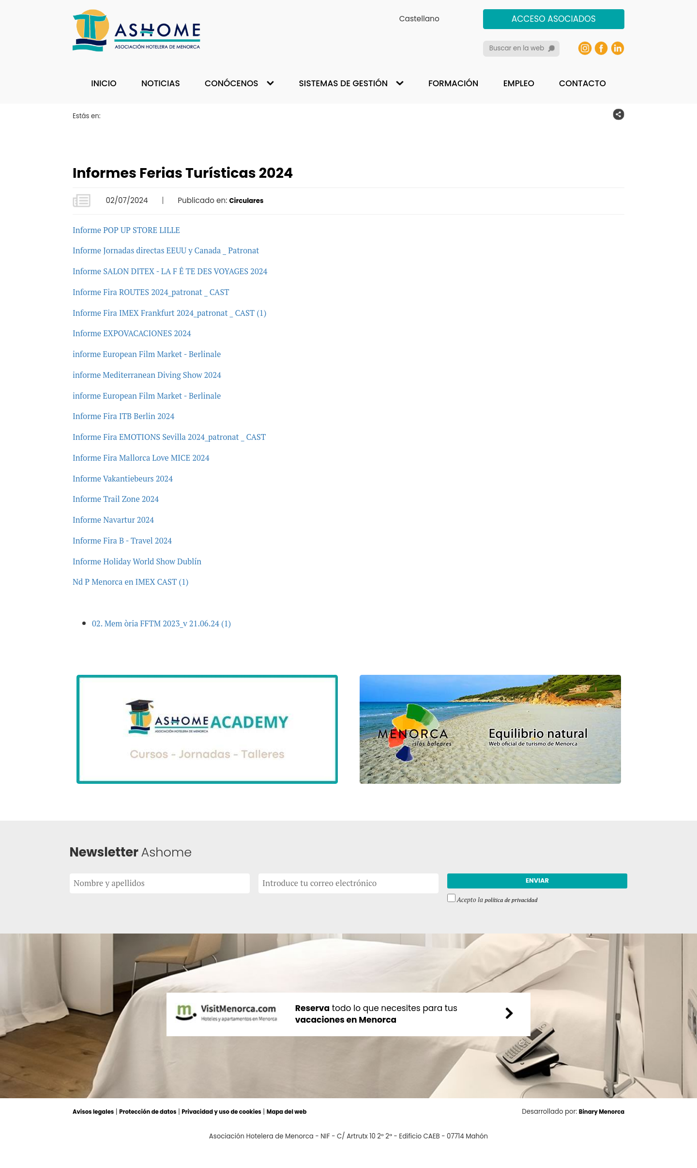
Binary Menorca (598, 1131)
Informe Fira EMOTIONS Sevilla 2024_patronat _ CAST (183, 436)
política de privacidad (515, 904)
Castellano (419, 19)
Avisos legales (96, 1131)
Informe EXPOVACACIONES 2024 (141, 333)
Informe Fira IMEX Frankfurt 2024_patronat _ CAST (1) (184, 312)
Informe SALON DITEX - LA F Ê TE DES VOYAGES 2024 (184, 271)
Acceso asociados (554, 19)
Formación (453, 83)
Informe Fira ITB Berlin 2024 (131, 415)
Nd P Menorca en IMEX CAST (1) (139, 581)
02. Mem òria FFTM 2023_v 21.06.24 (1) (171, 623)
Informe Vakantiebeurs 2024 (130, 478)
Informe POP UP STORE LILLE (134, 229)
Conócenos (231, 83)
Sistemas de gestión (343, 83)
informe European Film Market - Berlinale (157, 353)
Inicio (103, 83)
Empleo (518, 83)
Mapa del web (316, 1131)
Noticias (160, 83)
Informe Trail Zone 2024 (122, 498)
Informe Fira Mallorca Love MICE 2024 (151, 457)
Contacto (582, 83)
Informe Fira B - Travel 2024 (129, 540)
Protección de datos (158, 1131)
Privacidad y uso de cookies (242, 1131)
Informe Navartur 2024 (119, 519)
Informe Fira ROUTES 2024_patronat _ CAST (162, 291)
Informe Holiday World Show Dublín (146, 561)
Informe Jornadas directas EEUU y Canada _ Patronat (180, 250)
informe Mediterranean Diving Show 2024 (158, 374)
